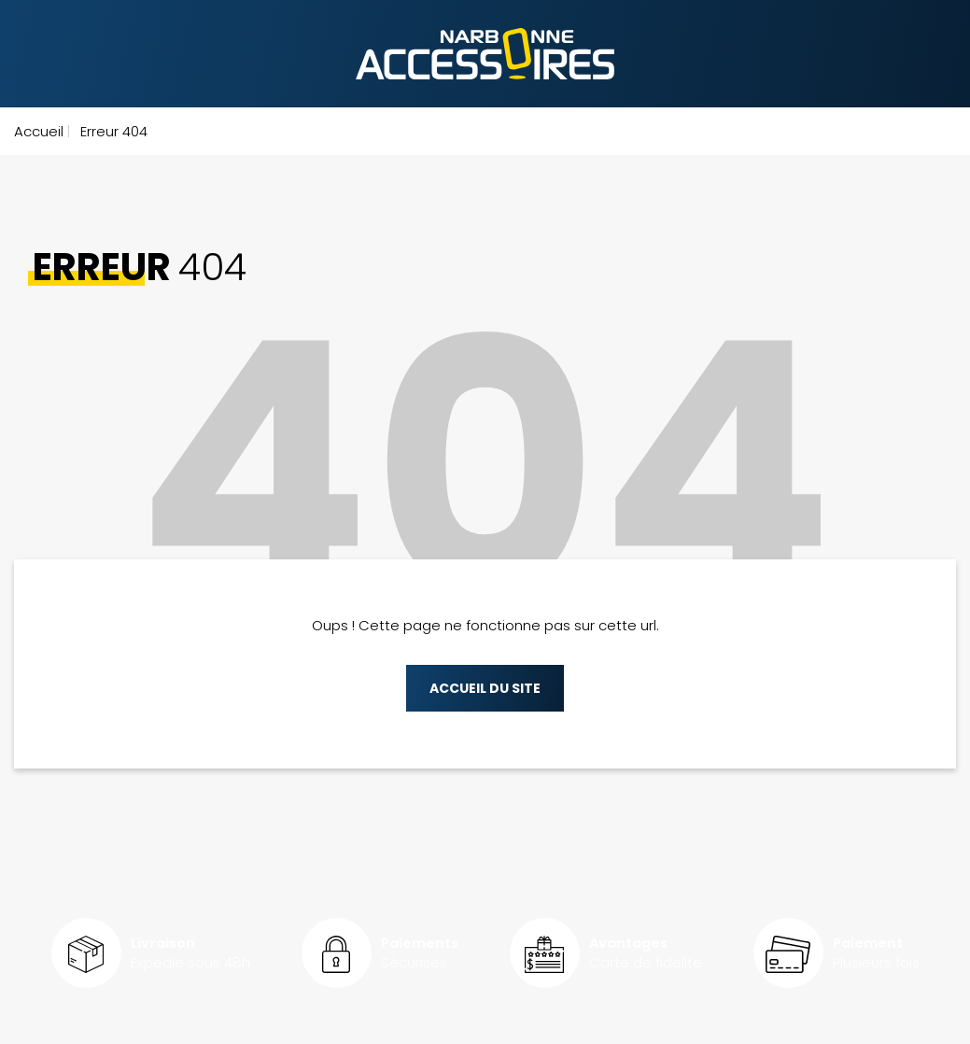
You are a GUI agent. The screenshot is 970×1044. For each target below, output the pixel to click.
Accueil (38, 131)
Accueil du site (485, 688)
